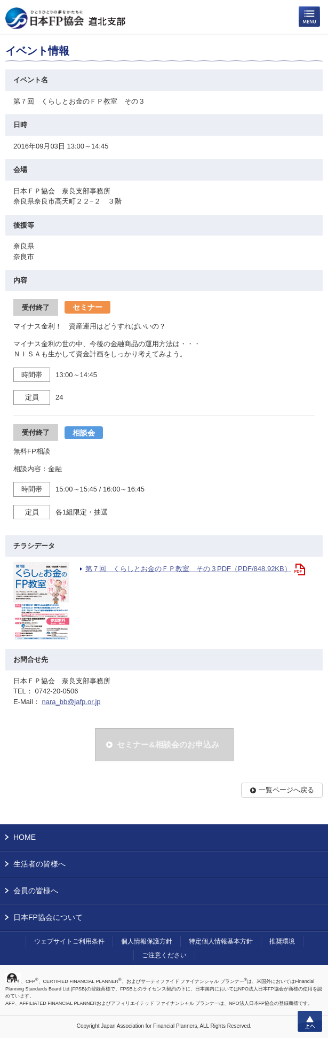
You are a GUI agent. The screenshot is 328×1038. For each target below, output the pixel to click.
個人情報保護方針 (146, 941)
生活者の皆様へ (39, 864)
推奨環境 (282, 941)
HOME (24, 837)
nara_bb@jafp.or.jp (71, 702)
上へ (310, 1021)
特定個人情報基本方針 (221, 941)
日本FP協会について (48, 917)
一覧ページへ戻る (286, 790)
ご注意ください (164, 955)
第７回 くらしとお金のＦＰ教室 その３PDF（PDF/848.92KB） (188, 569)
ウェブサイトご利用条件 (69, 941)
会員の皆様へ (35, 890)
